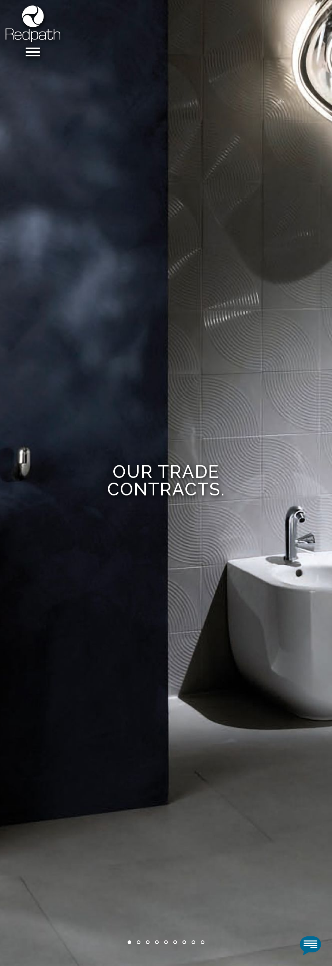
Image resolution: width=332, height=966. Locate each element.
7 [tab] (184, 942)
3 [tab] (148, 942)
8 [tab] (193, 942)
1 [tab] (129, 942)
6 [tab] (175, 942)
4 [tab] (157, 942)
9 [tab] (202, 942)
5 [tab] (166, 942)
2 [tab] (138, 942)
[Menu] (33, 53)
